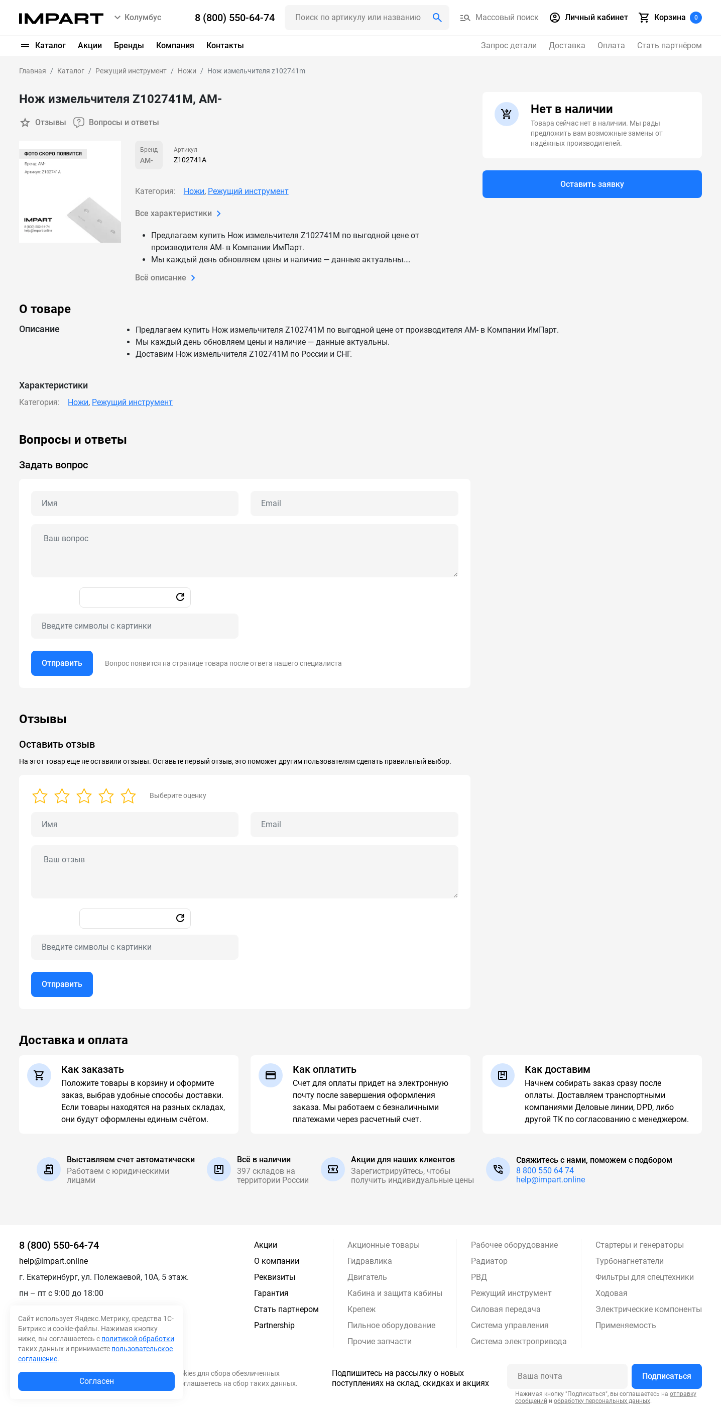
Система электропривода (519, 1341)
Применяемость (625, 1325)
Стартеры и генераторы (639, 1245)
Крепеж (361, 1309)
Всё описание (167, 278)
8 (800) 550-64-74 (59, 1245)
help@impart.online (550, 1179)
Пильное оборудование (391, 1325)
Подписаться (666, 1376)
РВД (479, 1277)
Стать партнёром (669, 45)
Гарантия (271, 1293)
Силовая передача (506, 1309)
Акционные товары (383, 1245)
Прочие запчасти (379, 1341)
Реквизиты (274, 1277)
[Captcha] (134, 626)
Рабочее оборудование (514, 1245)
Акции (90, 45)
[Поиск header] (367, 17)
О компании (276, 1261)
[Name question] (134, 503)
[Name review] (134, 824)
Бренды (129, 45)
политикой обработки (137, 1339)
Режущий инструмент (248, 191)
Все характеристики (180, 214)
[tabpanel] (360, 560)
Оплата (611, 45)
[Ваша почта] (567, 1376)
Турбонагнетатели (629, 1261)
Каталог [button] (42, 46)
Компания (175, 45)
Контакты (225, 45)
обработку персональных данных (602, 1400)
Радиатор (489, 1261)
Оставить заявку (592, 184)
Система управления (510, 1325)
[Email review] (354, 824)
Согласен (96, 1381)
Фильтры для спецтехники (644, 1277)
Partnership (274, 1325)
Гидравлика (369, 1261)
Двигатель (367, 1277)
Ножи (194, 191)
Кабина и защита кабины (394, 1293)
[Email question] (354, 503)
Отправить (62, 663)
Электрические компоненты (648, 1309)
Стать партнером (286, 1309)
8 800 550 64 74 (545, 1170)
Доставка (567, 45)
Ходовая (611, 1293)
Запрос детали (509, 45)
